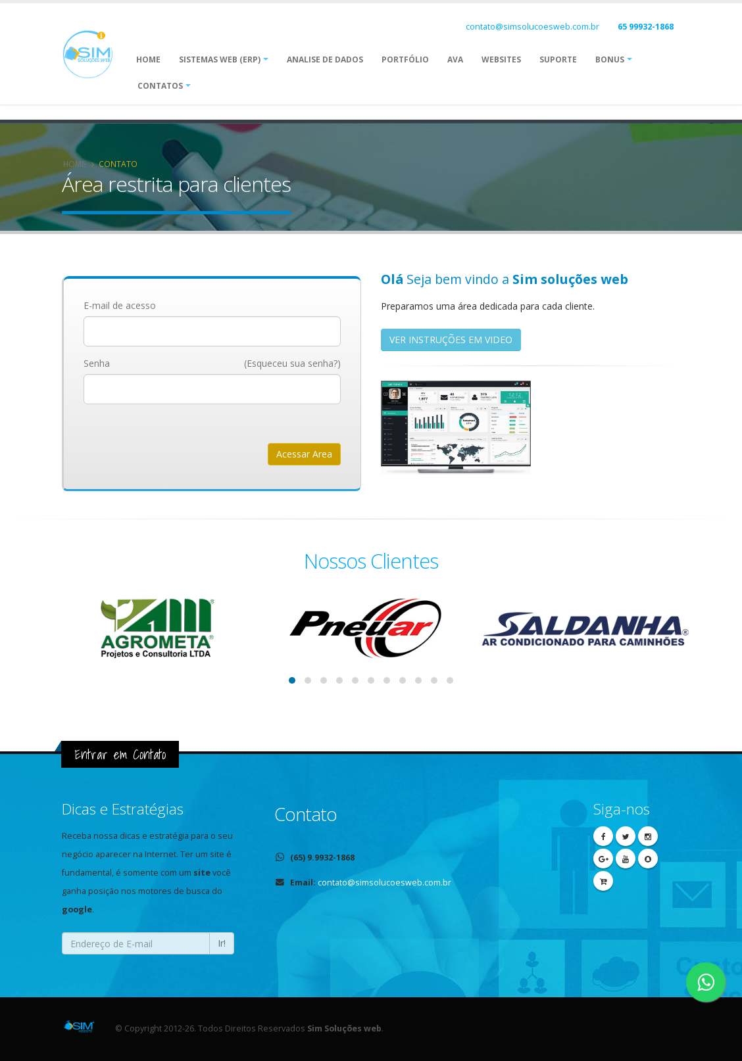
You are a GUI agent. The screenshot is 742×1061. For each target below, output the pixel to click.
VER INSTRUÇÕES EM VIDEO (450, 339)
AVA (455, 59)
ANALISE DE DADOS (325, 59)
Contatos (160, 85)
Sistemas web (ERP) (219, 59)
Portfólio (405, 59)
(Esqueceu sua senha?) (292, 363)
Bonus (609, 59)
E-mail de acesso (120, 305)
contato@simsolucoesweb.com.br (532, 26)
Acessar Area (304, 454)
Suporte (558, 59)
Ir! (222, 943)
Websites (501, 59)
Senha (97, 363)
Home (148, 59)
